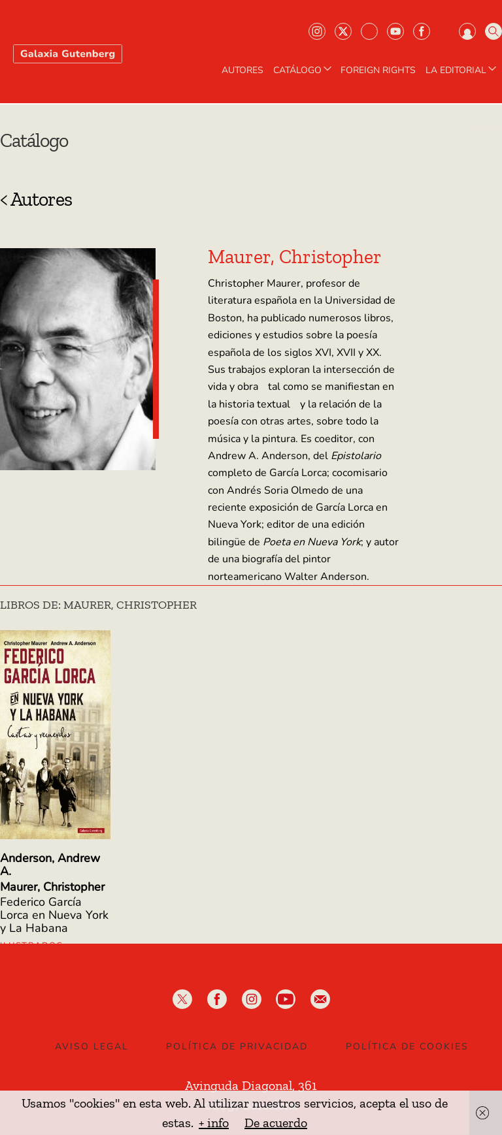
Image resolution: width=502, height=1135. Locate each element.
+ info (214, 1122)
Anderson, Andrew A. (50, 864)
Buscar (493, 31)
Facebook (421, 31)
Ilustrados (31, 945)
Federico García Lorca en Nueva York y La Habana (54, 915)
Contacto (478, 128)
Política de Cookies (407, 1046)
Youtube (395, 31)
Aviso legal (92, 1046)
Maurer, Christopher (52, 887)
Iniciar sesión (467, 31)
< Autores (36, 199)
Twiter (343, 31)
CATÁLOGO (303, 70)
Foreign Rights (378, 70)
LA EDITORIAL (462, 70)
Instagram (317, 31)
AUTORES (242, 70)
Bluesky (369, 31)
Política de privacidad (237, 1046)
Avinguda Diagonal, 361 (251, 1085)
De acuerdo (275, 1122)
